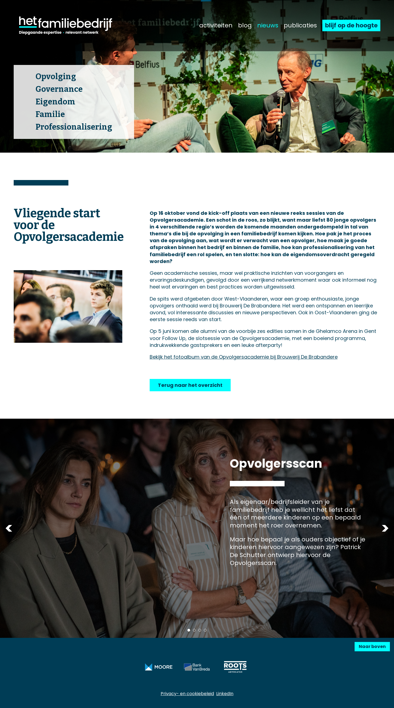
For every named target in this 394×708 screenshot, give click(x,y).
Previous (8, 528)
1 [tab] (188, 630)
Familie (50, 114)
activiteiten (216, 25)
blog (245, 25)
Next (385, 528)
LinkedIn (224, 693)
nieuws (267, 25)
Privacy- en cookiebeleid (187, 693)
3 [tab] (199, 630)
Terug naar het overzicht (190, 385)
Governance (59, 89)
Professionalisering (74, 127)
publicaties (300, 25)
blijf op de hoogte (351, 25)
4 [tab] (205, 630)
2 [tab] (194, 630)
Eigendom (55, 102)
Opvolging (56, 76)
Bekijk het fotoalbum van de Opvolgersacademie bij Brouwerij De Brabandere (244, 356)
